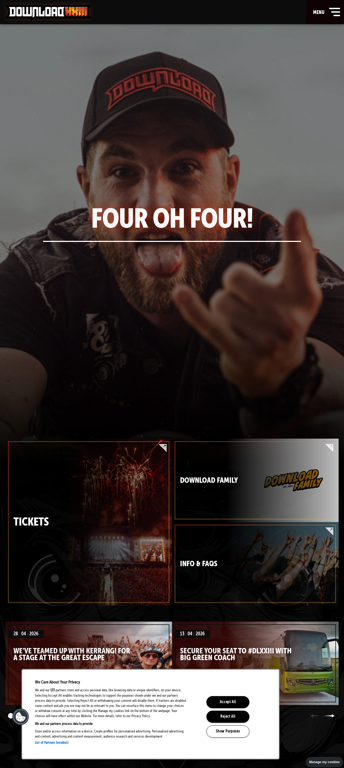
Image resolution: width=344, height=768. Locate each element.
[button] (20, 716)
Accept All (228, 702)
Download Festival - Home (48, 13)
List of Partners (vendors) (51, 743)
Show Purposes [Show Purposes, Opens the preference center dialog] (228, 731)
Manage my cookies (324, 762)
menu (325, 12)
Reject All (227, 716)
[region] (151, 714)
